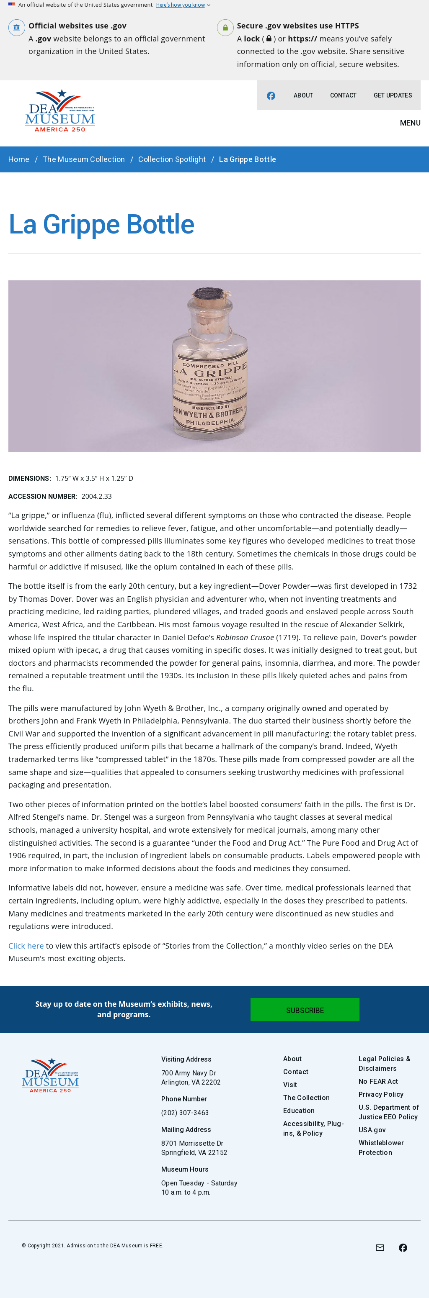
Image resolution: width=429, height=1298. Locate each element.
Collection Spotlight (172, 159)
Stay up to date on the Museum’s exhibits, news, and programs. (124, 1009)
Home (18, 159)
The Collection (306, 1098)
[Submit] (305, 1009)
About (303, 95)
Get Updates (393, 95)
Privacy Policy (381, 1094)
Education (299, 1111)
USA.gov (372, 1130)
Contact (343, 95)
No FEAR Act (378, 1081)
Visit (290, 1085)
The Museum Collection (84, 159)
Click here (26, 946)
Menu (410, 122)
